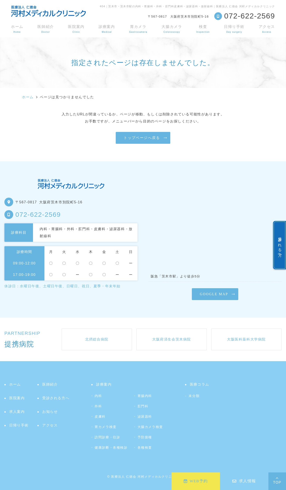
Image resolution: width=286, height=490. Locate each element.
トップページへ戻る (142, 138)
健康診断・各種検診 (111, 447)
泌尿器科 (145, 416)
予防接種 (145, 437)
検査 (203, 29)
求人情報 (244, 481)
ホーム (17, 29)
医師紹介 (45, 29)
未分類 (194, 396)
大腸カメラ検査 (150, 427)
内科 (98, 396)
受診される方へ (55, 398)
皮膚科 (100, 416)
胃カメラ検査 (106, 427)
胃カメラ (138, 29)
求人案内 (17, 411)
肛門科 (143, 406)
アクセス (267, 29)
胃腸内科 (145, 396)
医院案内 (76, 29)
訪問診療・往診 (107, 437)
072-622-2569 (38, 214)
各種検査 (145, 447)
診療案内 (107, 29)
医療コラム (199, 384)
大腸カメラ (171, 29)
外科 (98, 406)
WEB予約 (196, 481)
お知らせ (50, 411)
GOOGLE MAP (214, 294)
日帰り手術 (234, 29)
